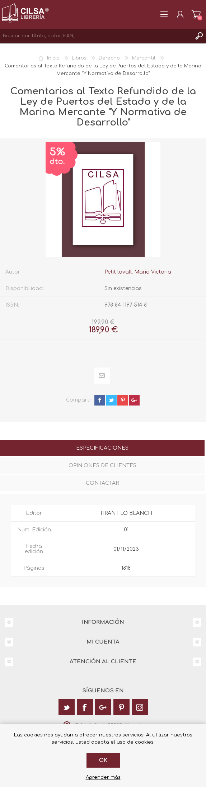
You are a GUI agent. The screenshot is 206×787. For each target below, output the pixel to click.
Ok (103, 760)
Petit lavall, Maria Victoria (137, 272)
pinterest (122, 400)
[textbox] (96, 36)
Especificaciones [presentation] (102, 448)
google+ (134, 400)
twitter (111, 400)
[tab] (102, 448)
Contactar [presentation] (102, 483)
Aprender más (103, 777)
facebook (99, 400)
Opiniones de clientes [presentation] (102, 465)
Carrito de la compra (196, 14)
